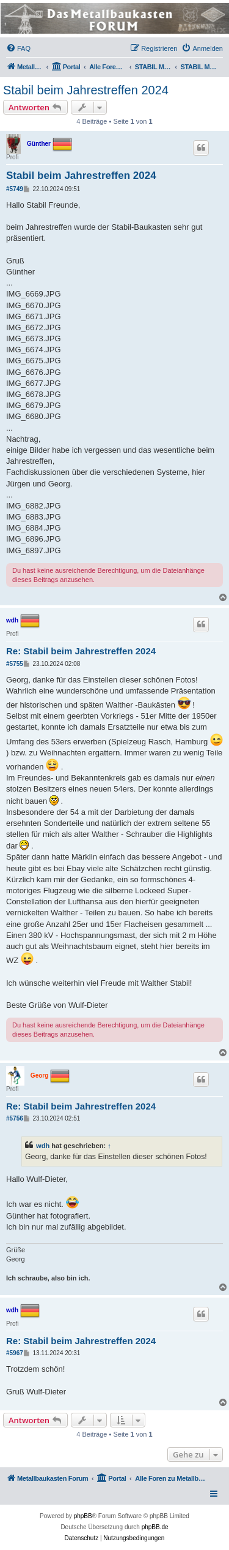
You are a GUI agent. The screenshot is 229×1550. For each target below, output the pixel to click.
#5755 (14, 663)
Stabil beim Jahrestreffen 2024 (86, 90)
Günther (39, 143)
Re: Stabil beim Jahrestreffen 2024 (81, 651)
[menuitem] (18, 48)
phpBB (83, 1516)
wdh (12, 620)
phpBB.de (155, 1527)
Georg (39, 1075)
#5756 (14, 1118)
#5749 (14, 189)
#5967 (14, 1353)
